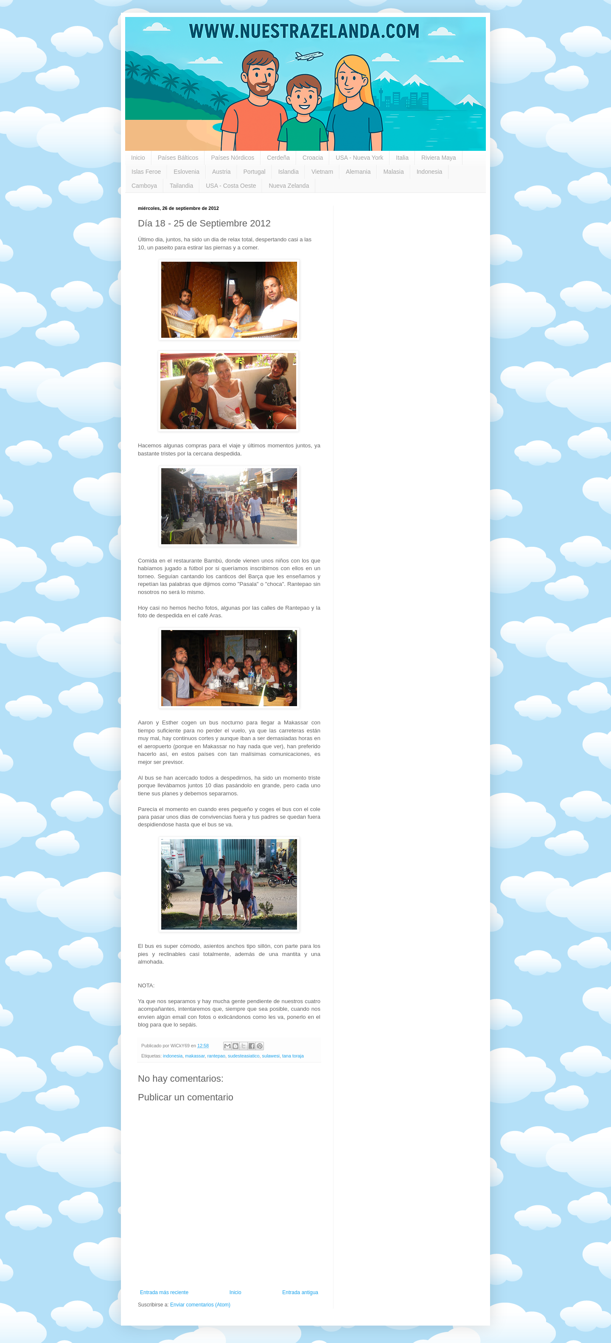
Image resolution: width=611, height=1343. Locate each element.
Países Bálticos (178, 157)
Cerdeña (278, 157)
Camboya (144, 185)
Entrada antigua (300, 1292)
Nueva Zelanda (289, 185)
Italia (402, 157)
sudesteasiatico (243, 1055)
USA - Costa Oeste (231, 185)
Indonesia (430, 171)
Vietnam (322, 171)
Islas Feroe (146, 171)
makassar (195, 1055)
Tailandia (181, 185)
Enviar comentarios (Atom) (200, 1305)
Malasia (393, 171)
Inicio (138, 157)
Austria (221, 171)
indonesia (172, 1055)
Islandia (288, 171)
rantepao (216, 1055)
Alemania (358, 171)
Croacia (313, 157)
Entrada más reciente (164, 1292)
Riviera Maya (438, 157)
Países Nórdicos (232, 157)
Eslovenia (186, 171)
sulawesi (271, 1055)
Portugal (255, 171)
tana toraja (293, 1055)
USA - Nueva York (359, 157)
